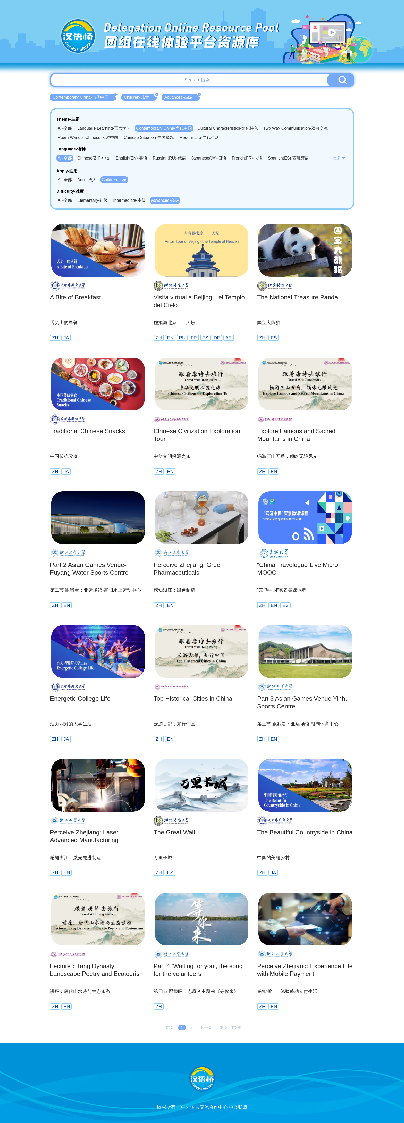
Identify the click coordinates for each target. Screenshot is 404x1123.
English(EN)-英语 (131, 158)
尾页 (223, 1027)
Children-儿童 (140, 96)
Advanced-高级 (182, 96)
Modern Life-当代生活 (199, 137)
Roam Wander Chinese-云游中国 (88, 137)
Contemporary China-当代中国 (84, 96)
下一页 (206, 1027)
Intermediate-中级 (129, 200)
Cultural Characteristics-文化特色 (227, 128)
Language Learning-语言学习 (104, 128)
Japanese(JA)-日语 (208, 158)
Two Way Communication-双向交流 (295, 128)
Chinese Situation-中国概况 (149, 137)
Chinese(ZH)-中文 (93, 158)
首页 (170, 1027)
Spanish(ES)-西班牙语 (288, 158)
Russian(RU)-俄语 (169, 158)
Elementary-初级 (92, 200)
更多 (339, 158)
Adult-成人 (86, 180)
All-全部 (65, 128)
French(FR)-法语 (247, 158)
